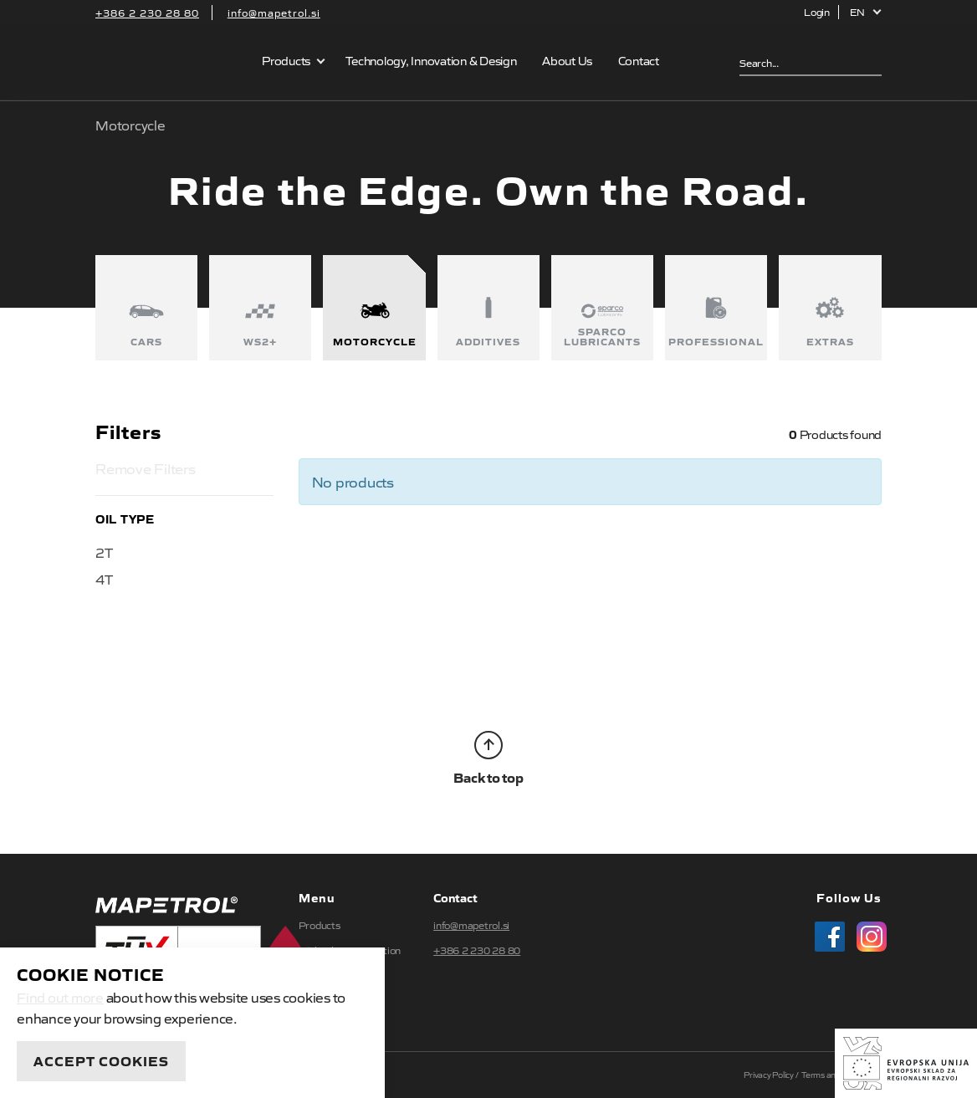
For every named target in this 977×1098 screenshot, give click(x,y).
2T (104, 552)
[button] (866, 12)
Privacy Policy (769, 1074)
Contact (638, 60)
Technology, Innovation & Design (430, 60)
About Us (567, 60)
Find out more (60, 997)
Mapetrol (168, 62)
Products (286, 60)
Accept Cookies (101, 1060)
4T (104, 578)
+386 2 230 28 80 (147, 12)
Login (817, 11)
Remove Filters (145, 468)
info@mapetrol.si (274, 12)
